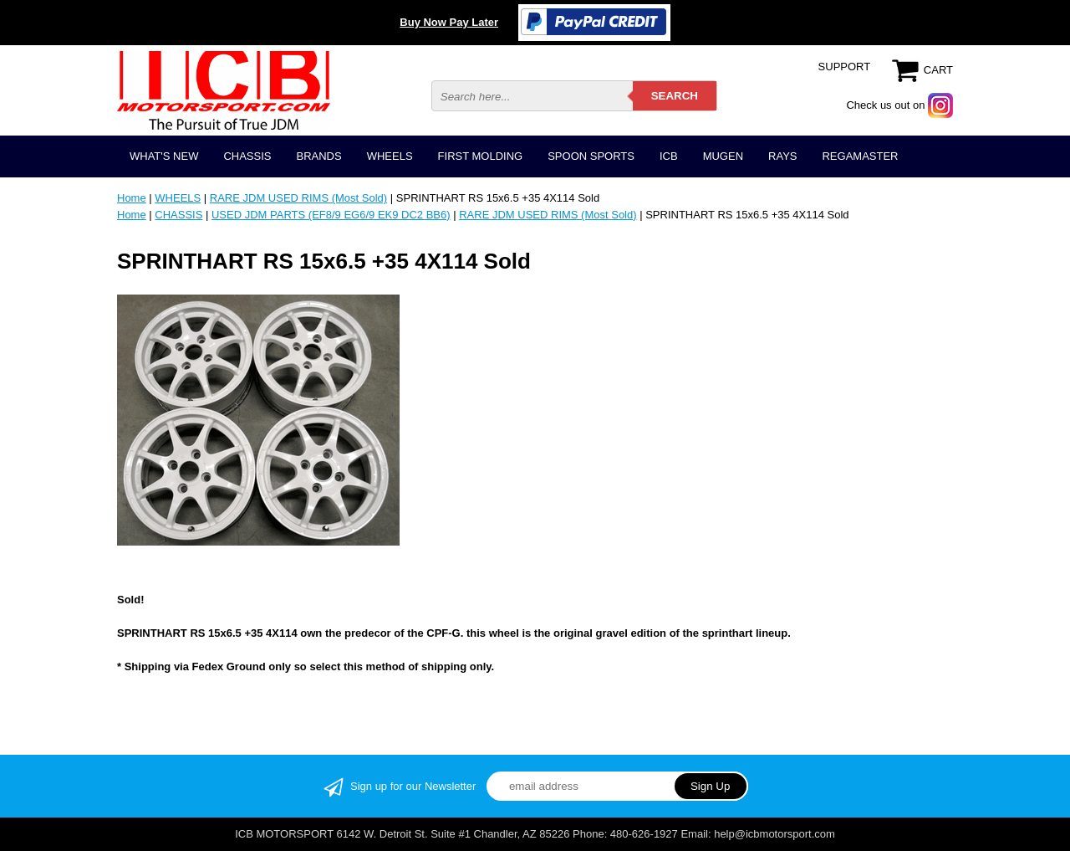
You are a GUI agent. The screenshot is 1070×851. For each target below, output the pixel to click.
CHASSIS (247, 156)
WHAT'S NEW (164, 156)
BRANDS (318, 156)
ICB (669, 156)
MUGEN (723, 156)
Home (131, 198)
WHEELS (390, 156)
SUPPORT (844, 66)
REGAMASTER (860, 156)
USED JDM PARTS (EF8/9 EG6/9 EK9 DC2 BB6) (331, 214)
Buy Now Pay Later (449, 22)
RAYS (782, 156)
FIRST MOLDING (480, 156)
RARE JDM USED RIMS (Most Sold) (298, 198)
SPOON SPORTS (591, 156)
